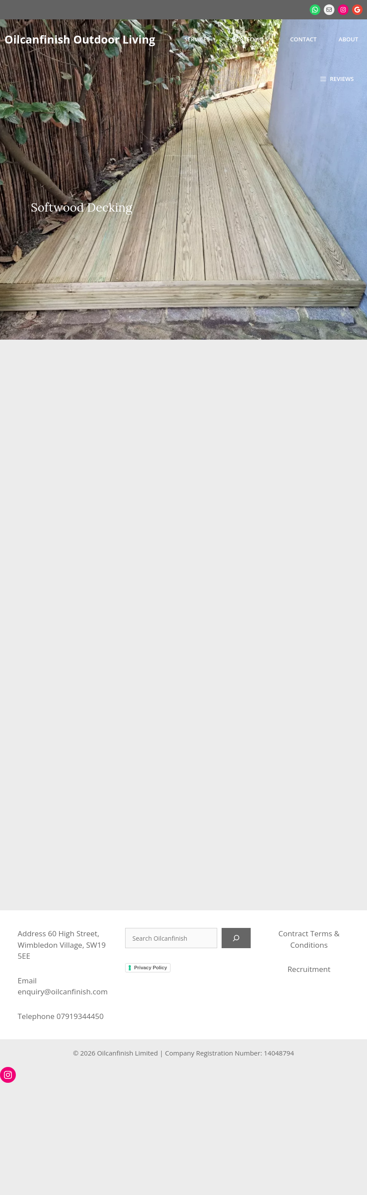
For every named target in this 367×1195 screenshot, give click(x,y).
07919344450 (80, 1016)
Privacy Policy (150, 967)
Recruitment (308, 969)
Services (197, 39)
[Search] (236, 938)
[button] (337, 79)
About (348, 39)
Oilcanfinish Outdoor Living (79, 39)
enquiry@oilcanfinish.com (63, 991)
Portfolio (247, 39)
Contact (303, 39)
